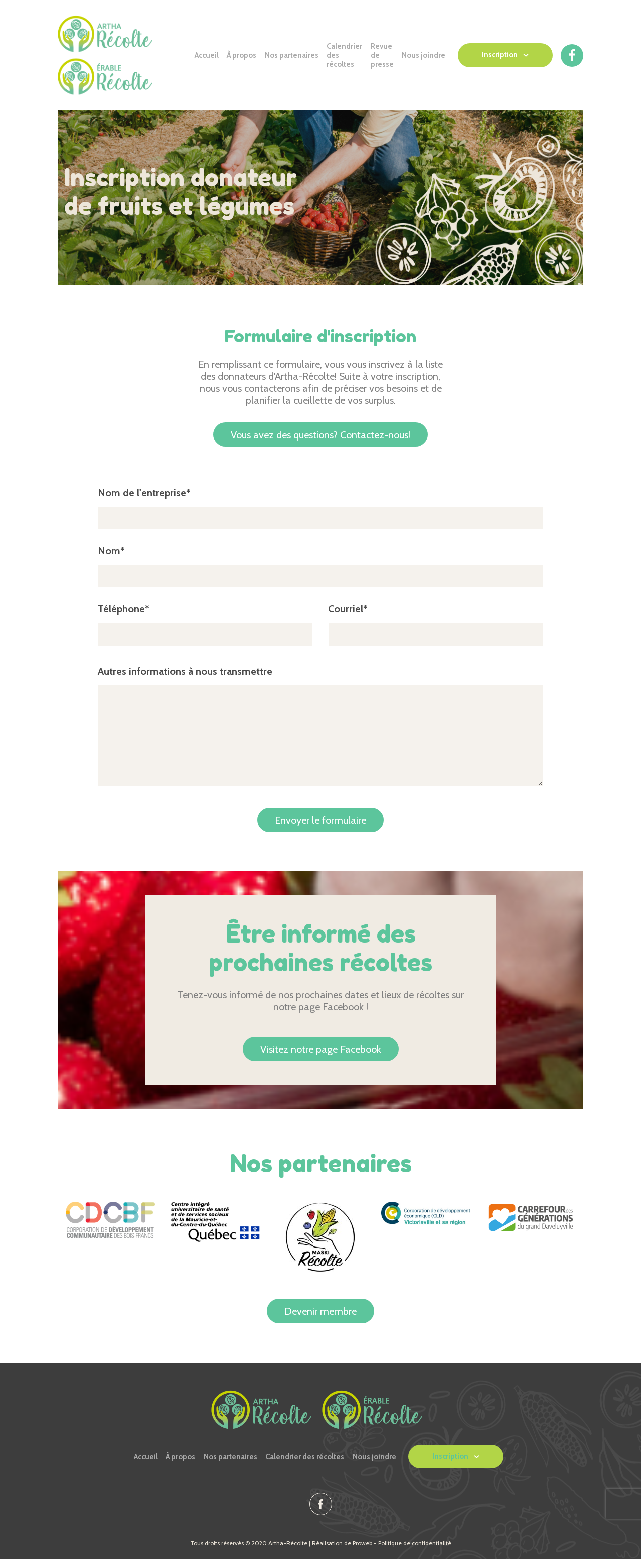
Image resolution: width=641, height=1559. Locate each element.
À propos (241, 55)
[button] (505, 55)
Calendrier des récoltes (344, 55)
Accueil (207, 55)
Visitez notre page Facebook (320, 1049)
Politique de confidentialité (414, 1543)
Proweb (362, 1543)
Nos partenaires (291, 55)
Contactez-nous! (320, 435)
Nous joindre (423, 55)
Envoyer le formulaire (320, 820)
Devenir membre (320, 1311)
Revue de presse (382, 55)
